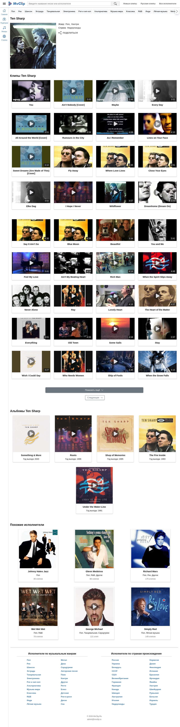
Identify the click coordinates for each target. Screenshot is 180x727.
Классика (130, 11)
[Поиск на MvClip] (115, 3)
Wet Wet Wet (38, 629)
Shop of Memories (115, 455)
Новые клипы (130, 3)
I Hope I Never (73, 206)
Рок (20, 11)
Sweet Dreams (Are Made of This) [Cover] (31, 172)
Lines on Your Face (157, 137)
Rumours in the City (73, 137)
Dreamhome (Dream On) (157, 206)
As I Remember (115, 137)
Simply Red (150, 629)
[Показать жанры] (4, 28)
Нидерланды (74, 28)
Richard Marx (150, 571)
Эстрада (39, 11)
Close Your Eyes (157, 170)
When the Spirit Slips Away (157, 277)
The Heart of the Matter (157, 309)
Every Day (157, 105)
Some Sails (115, 342)
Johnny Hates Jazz (38, 571)
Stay (157, 342)
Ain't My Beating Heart (73, 277)
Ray (73, 309)
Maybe (115, 105)
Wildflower (115, 206)
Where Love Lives (115, 170)
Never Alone (31, 309)
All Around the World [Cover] (31, 137)
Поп (13, 11)
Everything (31, 342)
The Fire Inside (157, 455)
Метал (173, 11)
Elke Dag (31, 206)
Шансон (28, 11)
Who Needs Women (73, 375)
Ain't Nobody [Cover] (73, 105)
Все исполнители (167, 3)
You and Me (157, 244)
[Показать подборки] (4, 20)
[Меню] (4, 3)
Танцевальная (53, 11)
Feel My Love (31, 277)
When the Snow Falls (157, 375)
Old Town (73, 342)
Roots (73, 455)
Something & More (31, 455)
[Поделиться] (68, 32)
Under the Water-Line (94, 506)
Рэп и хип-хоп (84, 11)
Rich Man (115, 277)
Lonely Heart (115, 309)
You (31, 105)
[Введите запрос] (69, 3)
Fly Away (73, 170)
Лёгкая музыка (160, 11)
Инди (148, 11)
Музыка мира (117, 11)
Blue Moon (73, 244)
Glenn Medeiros (94, 571)
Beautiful (115, 244)
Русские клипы (148, 3)
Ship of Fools (115, 375)
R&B (140, 11)
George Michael (94, 629)
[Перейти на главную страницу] (4, 11)
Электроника (69, 11)
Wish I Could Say (31, 375)
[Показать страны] (4, 37)
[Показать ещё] (94, 390)
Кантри (75, 24)
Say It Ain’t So (31, 244)
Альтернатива (100, 11)
